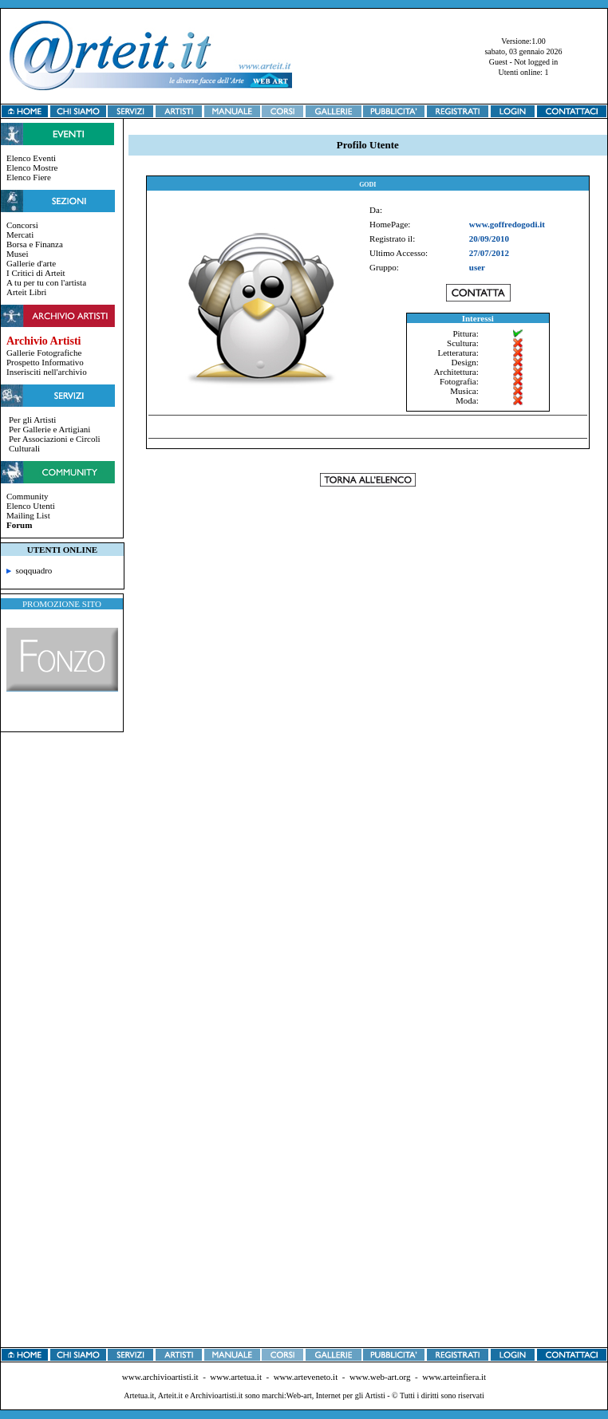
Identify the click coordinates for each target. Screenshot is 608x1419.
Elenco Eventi (31, 158)
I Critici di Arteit (35, 273)
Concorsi (22, 225)
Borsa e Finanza (34, 244)
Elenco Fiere (28, 177)
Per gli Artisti (32, 419)
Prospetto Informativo (45, 362)
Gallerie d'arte (31, 263)
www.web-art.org (380, 1377)
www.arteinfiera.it (454, 1377)
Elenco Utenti (30, 505)
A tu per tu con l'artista (46, 282)
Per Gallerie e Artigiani (49, 429)
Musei (17, 253)
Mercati (20, 234)
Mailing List (28, 515)
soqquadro (29, 570)
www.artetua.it (236, 1377)
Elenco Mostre (31, 167)
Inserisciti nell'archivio (46, 371)
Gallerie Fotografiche (43, 352)
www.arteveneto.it (306, 1377)
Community (27, 496)
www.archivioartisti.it (160, 1377)
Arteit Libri (26, 292)
